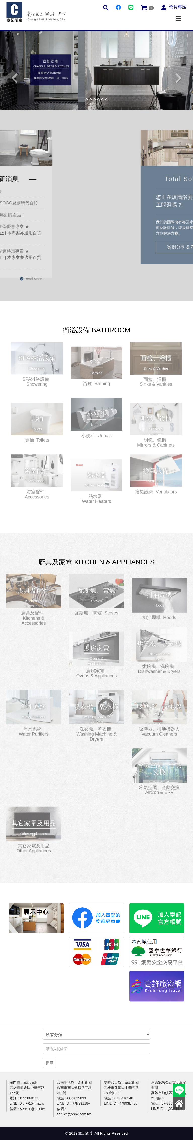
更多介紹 (37, 356)
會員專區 (177, 7)
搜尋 (49, 1063)
